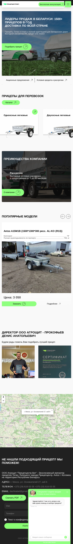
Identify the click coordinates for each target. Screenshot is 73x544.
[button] (38, 417)
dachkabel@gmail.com (21, 491)
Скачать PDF (12, 498)
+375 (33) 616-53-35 (45, 486)
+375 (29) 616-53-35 (24, 486)
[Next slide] (68, 216)
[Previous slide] (62, 216)
